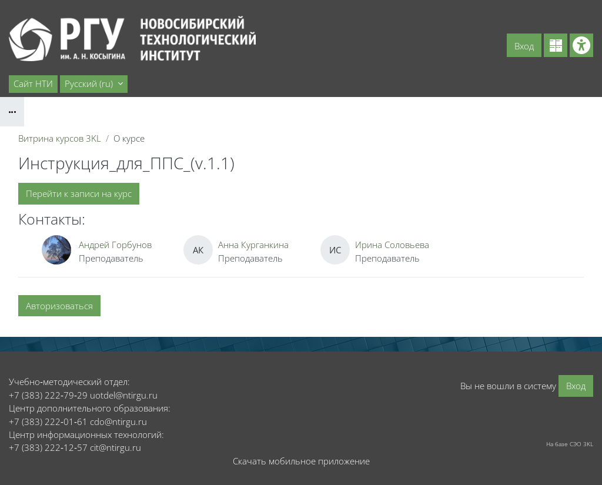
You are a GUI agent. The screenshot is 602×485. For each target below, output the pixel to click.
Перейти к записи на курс (79, 193)
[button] (94, 84)
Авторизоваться (59, 306)
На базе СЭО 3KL (569, 444)
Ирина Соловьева (392, 244)
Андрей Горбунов (115, 244)
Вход (524, 46)
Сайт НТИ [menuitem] (33, 83)
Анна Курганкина (253, 244)
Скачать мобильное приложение (301, 461)
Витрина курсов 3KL (59, 138)
